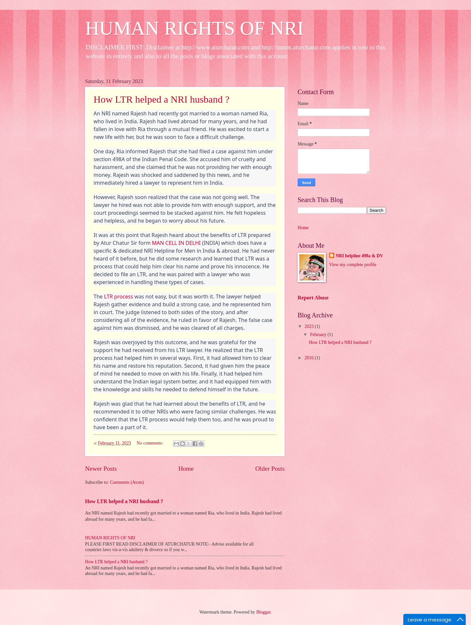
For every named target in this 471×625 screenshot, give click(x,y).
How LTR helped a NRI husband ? (162, 99)
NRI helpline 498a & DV (359, 255)
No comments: (150, 443)
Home (186, 468)
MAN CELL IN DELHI (176, 242)
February (318, 334)
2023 (310, 326)
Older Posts (270, 468)
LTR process (118, 296)
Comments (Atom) (127, 482)
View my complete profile (352, 264)
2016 (310, 357)
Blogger (263, 612)
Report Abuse (313, 297)
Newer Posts (101, 468)
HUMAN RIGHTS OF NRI (194, 28)
